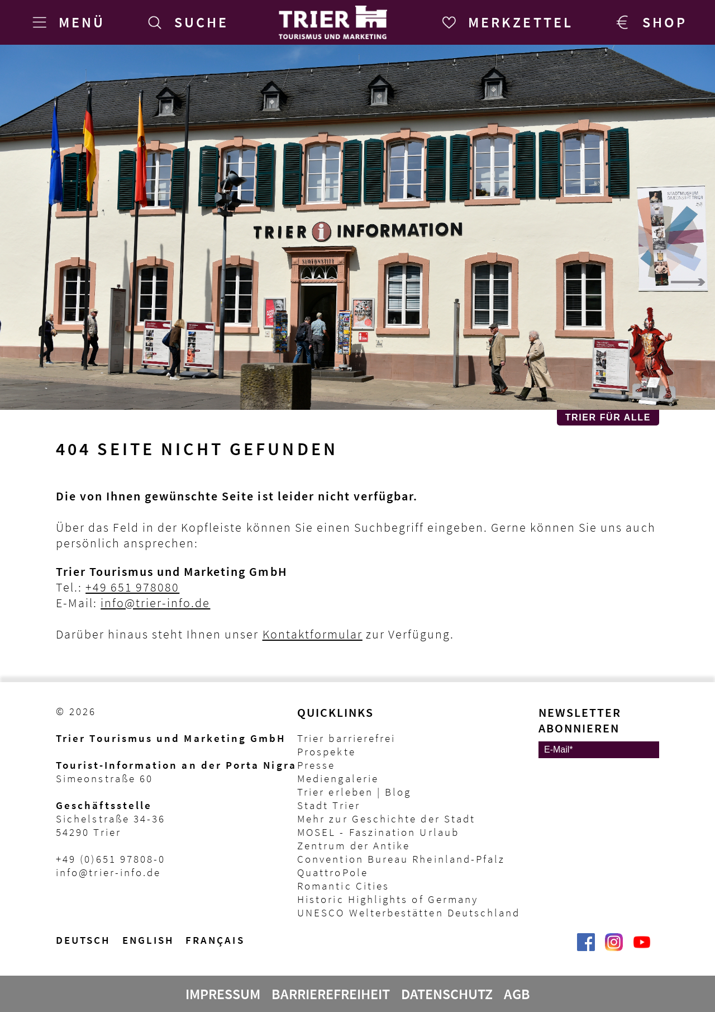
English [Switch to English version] (148, 940)
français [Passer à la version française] (215, 940)
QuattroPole (332, 872)
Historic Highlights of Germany (387, 899)
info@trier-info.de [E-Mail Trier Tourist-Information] (108, 872)
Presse (316, 765)
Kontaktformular (313, 634)
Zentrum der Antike (353, 845)
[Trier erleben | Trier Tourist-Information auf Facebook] (586, 947)
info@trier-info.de (155, 603)
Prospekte (326, 751)
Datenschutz (447, 994)
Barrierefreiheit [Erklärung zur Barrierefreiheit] (330, 994)
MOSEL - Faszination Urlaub (378, 832)
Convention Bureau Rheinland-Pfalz (401, 859)
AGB (517, 994)
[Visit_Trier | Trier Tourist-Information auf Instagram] (614, 947)
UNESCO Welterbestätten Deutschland (408, 912)
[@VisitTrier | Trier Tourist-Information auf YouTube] (642, 947)
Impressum (222, 994)
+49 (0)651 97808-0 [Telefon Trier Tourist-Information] (110, 859)
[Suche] (186, 22)
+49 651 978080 (132, 587)
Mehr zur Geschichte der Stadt (386, 818)
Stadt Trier (328, 805)
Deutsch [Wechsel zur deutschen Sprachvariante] (83, 940)
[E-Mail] (598, 749)
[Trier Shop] (649, 22)
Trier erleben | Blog (354, 791)
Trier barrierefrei (346, 738)
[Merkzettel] (505, 22)
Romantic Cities (343, 885)
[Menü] (66, 22)
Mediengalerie (338, 778)
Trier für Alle (608, 417)
